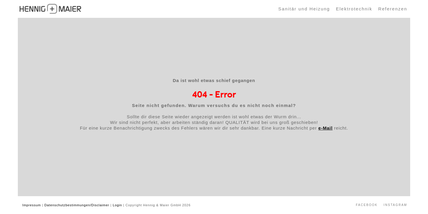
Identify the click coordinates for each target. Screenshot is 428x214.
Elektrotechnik (354, 8)
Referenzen (392, 8)
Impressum (31, 205)
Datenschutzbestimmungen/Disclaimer (76, 205)
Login (117, 205)
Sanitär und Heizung (304, 8)
